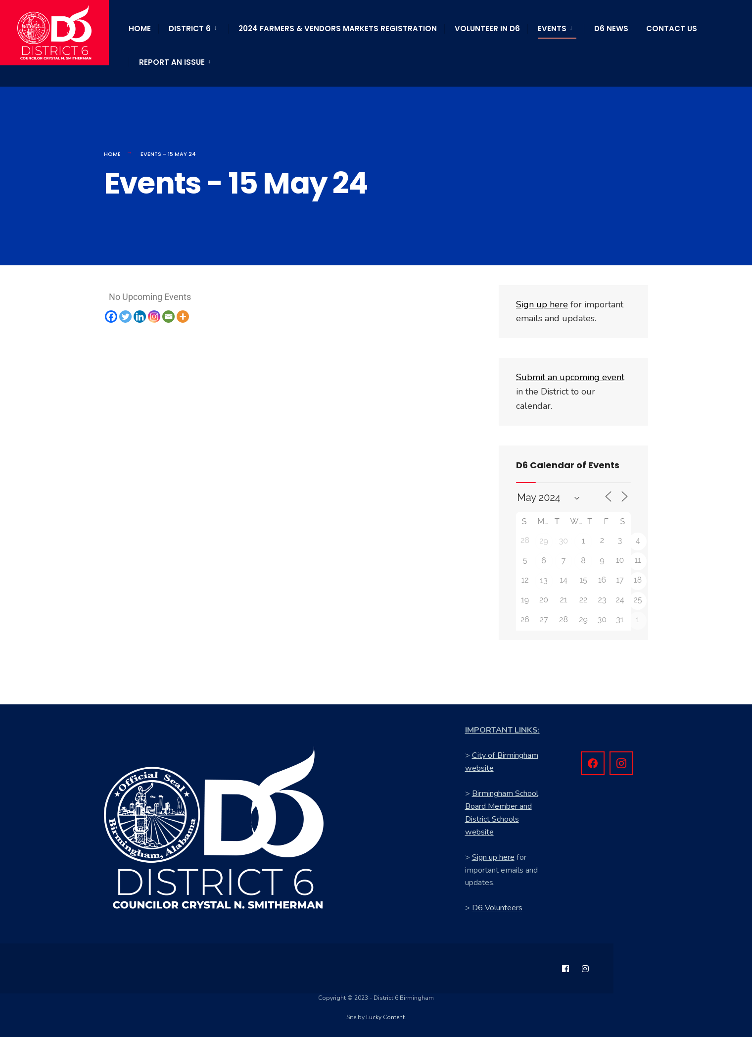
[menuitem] (193, 27)
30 (563, 540)
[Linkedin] (140, 316)
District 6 (190, 28)
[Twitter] (125, 316)
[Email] (168, 316)
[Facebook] (111, 316)
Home (140, 28)
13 (543, 580)
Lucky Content (385, 1017)
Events (552, 28)
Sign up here (493, 857)
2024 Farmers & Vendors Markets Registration (337, 28)
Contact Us (671, 28)
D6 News (611, 28)
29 (543, 540)
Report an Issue (172, 62)
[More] (183, 316)
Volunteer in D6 (487, 28)
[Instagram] (154, 316)
